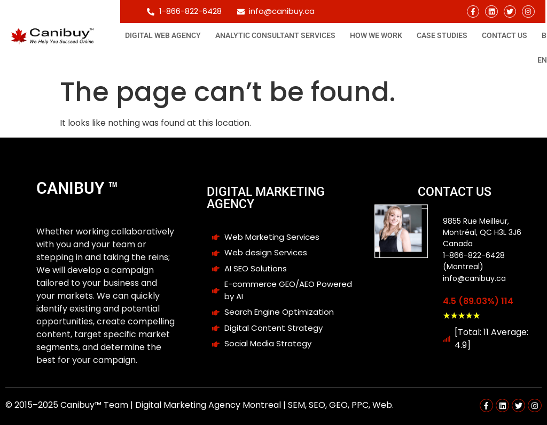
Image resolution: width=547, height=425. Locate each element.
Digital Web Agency (163, 35)
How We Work (376, 35)
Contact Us (504, 35)
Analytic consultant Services (275, 35)
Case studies (442, 35)
